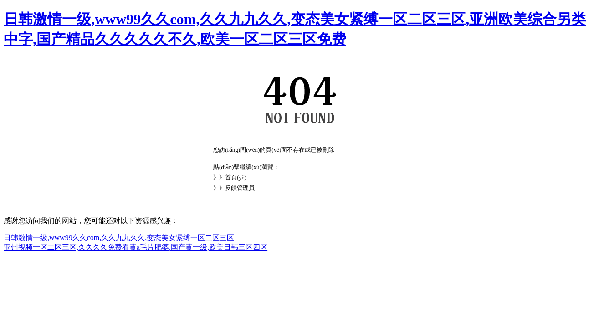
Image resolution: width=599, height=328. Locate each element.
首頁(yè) (235, 177)
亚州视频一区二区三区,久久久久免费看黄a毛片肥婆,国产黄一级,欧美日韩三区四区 (135, 247)
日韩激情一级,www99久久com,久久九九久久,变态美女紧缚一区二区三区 (119, 237)
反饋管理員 (240, 187)
